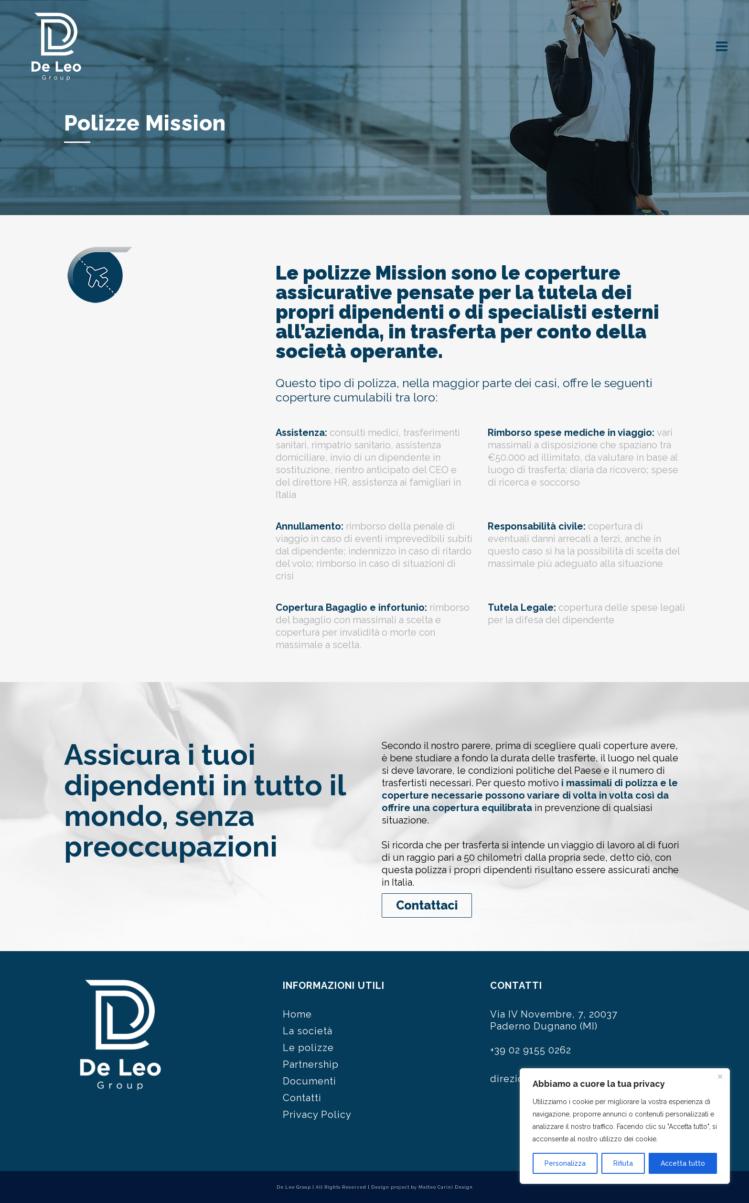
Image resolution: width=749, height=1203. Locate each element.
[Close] (720, 1076)
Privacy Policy (317, 1114)
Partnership (311, 1064)
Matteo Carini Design (445, 1187)
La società (307, 1031)
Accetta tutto (683, 1163)
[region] (625, 1126)
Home (297, 1014)
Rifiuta (623, 1163)
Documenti (309, 1081)
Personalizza (565, 1163)
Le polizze (308, 1047)
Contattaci (427, 905)
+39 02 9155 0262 (530, 1050)
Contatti (302, 1098)
